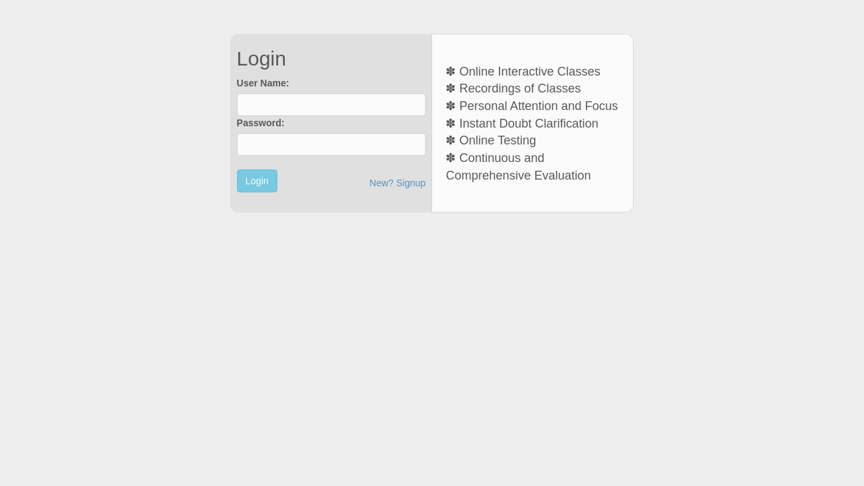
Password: (261, 122)
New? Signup (397, 183)
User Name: (263, 83)
